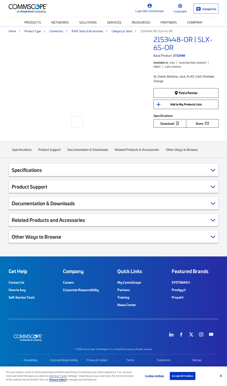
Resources (141, 22)
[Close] (221, 376)
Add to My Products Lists (186, 104)
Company (195, 22)
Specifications (22, 152)
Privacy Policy (58, 379)
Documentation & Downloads (88, 152)
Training (123, 297)
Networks (60, 22)
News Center (126, 305)
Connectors (56, 31)
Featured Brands (190, 271)
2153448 (179, 55)
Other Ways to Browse (181, 152)
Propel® (178, 297)
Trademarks (163, 360)
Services (114, 22)
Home (12, 31)
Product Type (32, 31)
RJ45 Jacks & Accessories (87, 31)
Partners (169, 22)
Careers (68, 282)
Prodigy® (179, 290)
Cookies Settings (154, 376)
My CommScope (129, 282)
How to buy (17, 290)
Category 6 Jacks (122, 31)
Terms (130, 360)
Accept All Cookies (182, 376)
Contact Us (16, 282)
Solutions (88, 22)
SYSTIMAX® (181, 282)
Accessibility (30, 360)
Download (169, 123)
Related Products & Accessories (137, 152)
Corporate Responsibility (81, 290)
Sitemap (196, 360)
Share (202, 123)
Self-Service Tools (22, 297)
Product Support (49, 152)
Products (32, 22)
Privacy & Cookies (97, 360)
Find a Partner (186, 93)
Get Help (18, 271)
